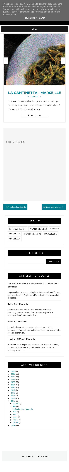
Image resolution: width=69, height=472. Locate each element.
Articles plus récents (16, 207)
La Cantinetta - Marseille (34, 93)
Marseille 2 (38, 229)
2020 (13, 387)
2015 (13, 401)
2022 (13, 382)
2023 (13, 379)
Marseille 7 (50, 233)
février (16, 420)
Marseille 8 (14, 238)
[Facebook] (28, 115)
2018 (13, 393)
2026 (13, 371)
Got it (42, 18)
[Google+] (36, 115)
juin (14, 406)
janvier (16, 422)
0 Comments (34, 96)
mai (14, 411)
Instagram (27, 456)
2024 (13, 376)
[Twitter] (32, 115)
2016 (13, 398)
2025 (13, 374)
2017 (13, 395)
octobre (16, 403)
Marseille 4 (54, 229)
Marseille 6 (32, 234)
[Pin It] (40, 115)
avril (15, 414)
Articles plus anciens (53, 207)
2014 (13, 425)
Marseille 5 (14, 233)
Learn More (31, 18)
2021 (13, 384)
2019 (13, 390)
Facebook (43, 456)
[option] (34, 59)
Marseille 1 (18, 229)
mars (15, 417)
